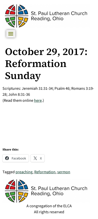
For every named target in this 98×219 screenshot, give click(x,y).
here (38, 100)
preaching (24, 172)
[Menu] (10, 34)
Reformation (45, 172)
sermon (63, 172)
